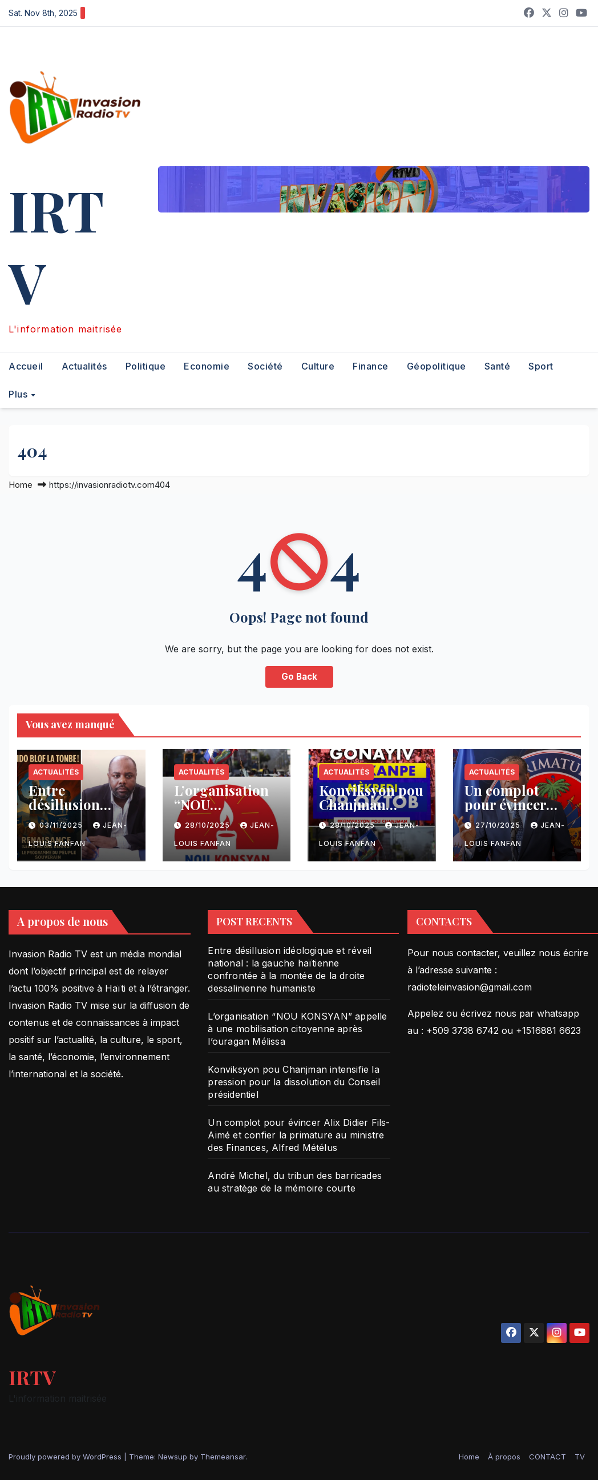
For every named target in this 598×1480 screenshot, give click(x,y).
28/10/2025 (208, 825)
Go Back (299, 676)
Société (265, 366)
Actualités (84, 366)
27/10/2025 (499, 825)
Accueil (26, 366)
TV (580, 1456)
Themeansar (222, 1456)
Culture (318, 366)
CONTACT (547, 1456)
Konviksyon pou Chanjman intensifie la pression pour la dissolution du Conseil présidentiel (294, 1082)
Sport (540, 366)
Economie (206, 366)
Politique (146, 366)
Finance (371, 366)
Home (21, 484)
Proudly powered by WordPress (66, 1456)
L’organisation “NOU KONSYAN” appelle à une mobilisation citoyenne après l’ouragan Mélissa (297, 1028)
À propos (504, 1456)
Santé (497, 366)
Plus (19, 394)
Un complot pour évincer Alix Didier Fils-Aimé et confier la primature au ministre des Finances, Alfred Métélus (299, 1135)
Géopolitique (436, 366)
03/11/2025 (62, 825)
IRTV (56, 245)
